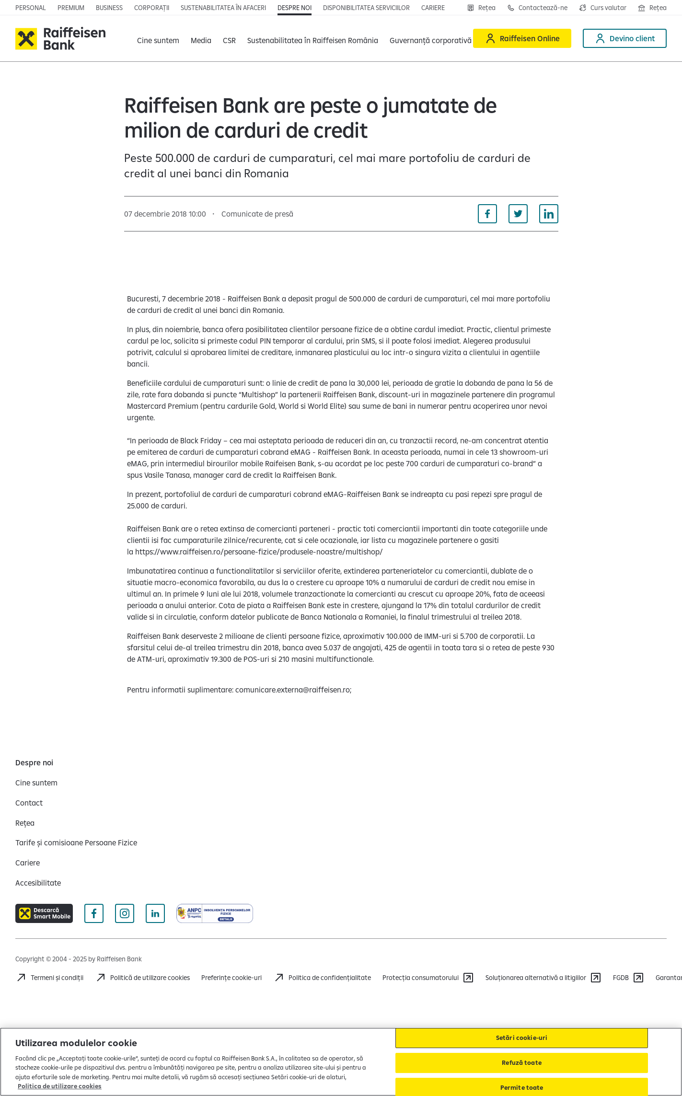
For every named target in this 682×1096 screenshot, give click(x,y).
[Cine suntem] (36, 782)
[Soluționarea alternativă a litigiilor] (543, 977)
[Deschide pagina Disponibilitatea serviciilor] (366, 7)
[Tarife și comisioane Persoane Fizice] (76, 842)
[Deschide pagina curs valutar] (602, 7)
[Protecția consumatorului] (428, 977)
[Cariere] (27, 862)
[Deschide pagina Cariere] (433, 7)
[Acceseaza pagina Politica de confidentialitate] (322, 977)
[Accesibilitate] (38, 882)
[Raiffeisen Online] (522, 38)
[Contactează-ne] (537, 7)
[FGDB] (628, 977)
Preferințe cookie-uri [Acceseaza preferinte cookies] (231, 977)
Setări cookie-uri (521, 1038)
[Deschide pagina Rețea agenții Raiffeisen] (652, 7)
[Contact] (29, 802)
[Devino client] (625, 38)
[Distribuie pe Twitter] (518, 213)
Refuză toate (522, 1062)
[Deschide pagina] (109, 7)
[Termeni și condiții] (49, 977)
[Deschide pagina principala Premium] (71, 7)
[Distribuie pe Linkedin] (548, 213)
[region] (341, 1061)
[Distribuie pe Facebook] (487, 213)
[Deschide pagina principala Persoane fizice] (30, 7)
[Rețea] (481, 7)
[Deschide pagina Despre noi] (294, 7)
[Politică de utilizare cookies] (142, 977)
